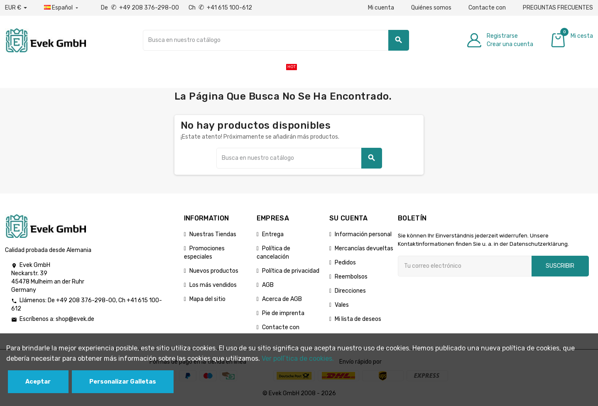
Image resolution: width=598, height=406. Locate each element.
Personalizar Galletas (122, 381)
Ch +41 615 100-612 (220, 7)
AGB (268, 285)
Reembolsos (351, 276)
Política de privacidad (290, 270)
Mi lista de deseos (358, 319)
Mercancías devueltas (364, 248)
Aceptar (38, 381)
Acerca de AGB (282, 299)
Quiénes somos (431, 7)
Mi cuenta (381, 7)
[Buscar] (276, 40)
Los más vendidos (213, 285)
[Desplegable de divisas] (16, 8)
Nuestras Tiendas (212, 234)
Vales (342, 304)
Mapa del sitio (207, 299)
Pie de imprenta (283, 313)
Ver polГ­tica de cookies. (298, 358)
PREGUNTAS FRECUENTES (558, 7)
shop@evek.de (75, 319)
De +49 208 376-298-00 (140, 7)
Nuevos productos (213, 270)
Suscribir (560, 265)
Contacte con (487, 7)
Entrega (273, 234)
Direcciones (350, 290)
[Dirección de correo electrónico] (465, 266)
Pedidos (345, 262)
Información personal (363, 234)
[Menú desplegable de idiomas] (62, 8)
